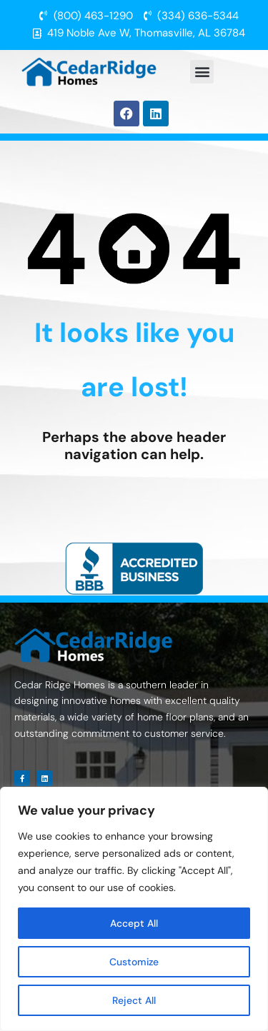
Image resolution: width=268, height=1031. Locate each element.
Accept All (134, 923)
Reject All (134, 1000)
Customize (134, 961)
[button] (202, 72)
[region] (134, 909)
